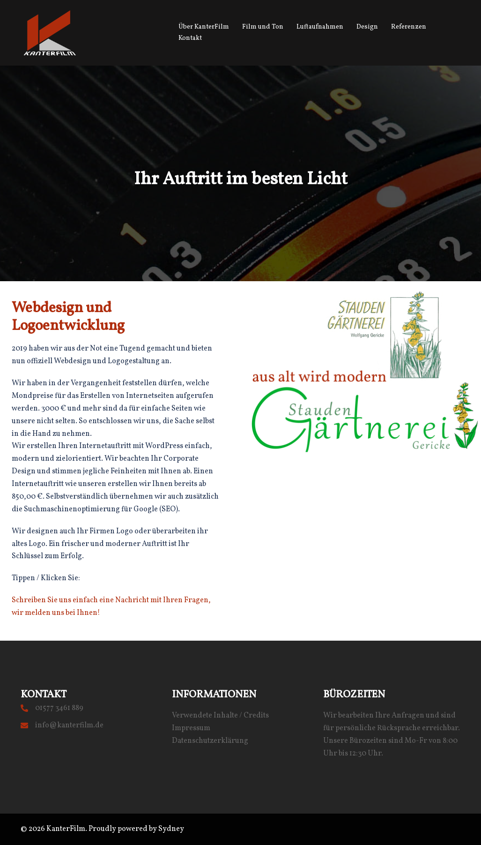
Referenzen (408, 26)
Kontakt (190, 38)
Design (367, 26)
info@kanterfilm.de (69, 725)
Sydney (171, 829)
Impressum (191, 728)
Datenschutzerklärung (210, 741)
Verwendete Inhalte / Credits (220, 715)
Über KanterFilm (203, 26)
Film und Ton (262, 26)
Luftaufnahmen (319, 26)
